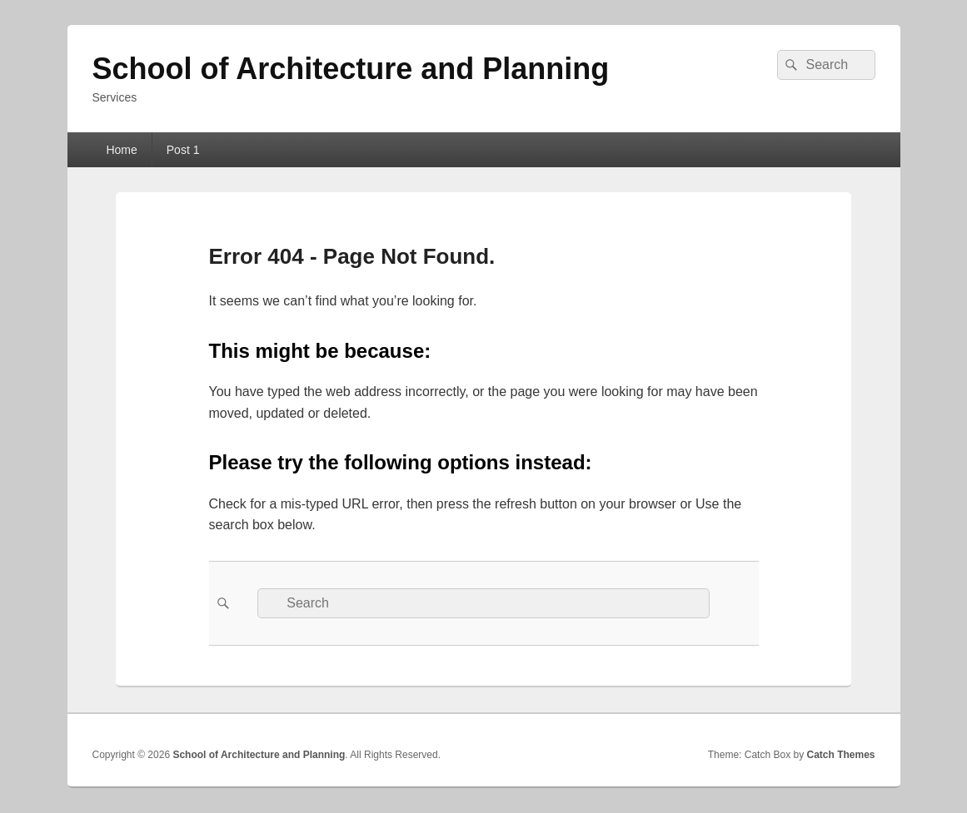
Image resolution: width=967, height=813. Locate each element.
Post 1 (183, 149)
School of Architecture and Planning (351, 69)
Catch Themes (840, 755)
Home (121, 149)
